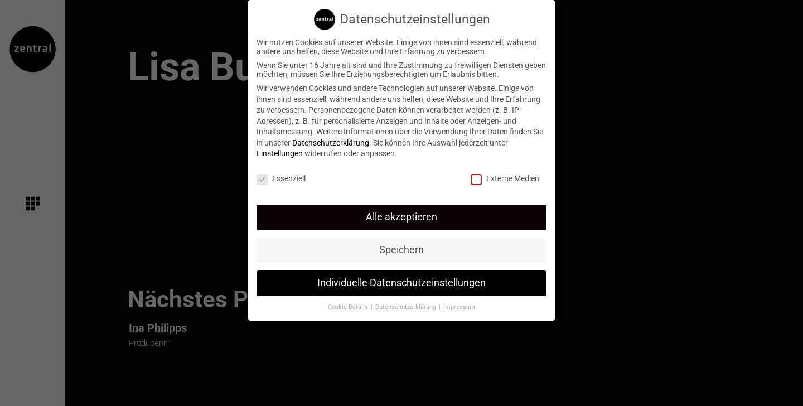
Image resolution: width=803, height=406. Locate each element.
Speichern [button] (401, 244)
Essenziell (281, 173)
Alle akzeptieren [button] (401, 211)
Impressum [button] (459, 301)
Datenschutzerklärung (330, 137)
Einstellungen (280, 148)
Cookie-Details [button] (349, 301)
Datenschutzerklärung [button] (406, 301)
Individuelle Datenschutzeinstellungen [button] (401, 277)
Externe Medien (505, 173)
